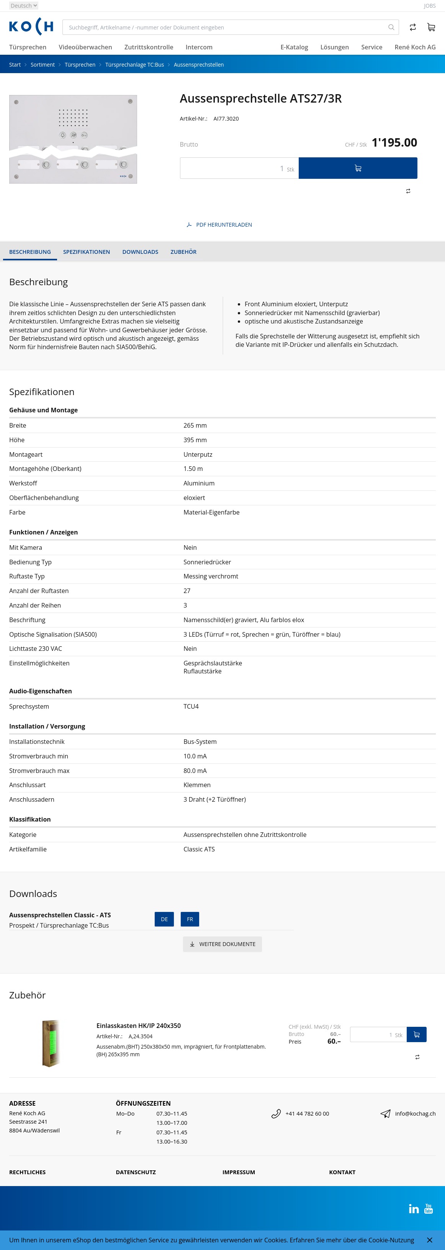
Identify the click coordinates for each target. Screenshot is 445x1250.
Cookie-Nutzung (391, 1240)
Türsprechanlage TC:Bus (134, 64)
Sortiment (43, 64)
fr (190, 919)
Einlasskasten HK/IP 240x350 (139, 1025)
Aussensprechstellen (199, 64)
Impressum (238, 1172)
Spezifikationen (86, 251)
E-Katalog (294, 47)
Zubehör (183, 251)
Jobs (430, 5)
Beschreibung (30, 251)
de (164, 919)
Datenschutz (136, 1172)
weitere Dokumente (222, 944)
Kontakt (342, 1172)
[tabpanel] (73, 140)
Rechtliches (27, 1172)
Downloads (141, 251)
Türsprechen (80, 64)
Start (15, 64)
